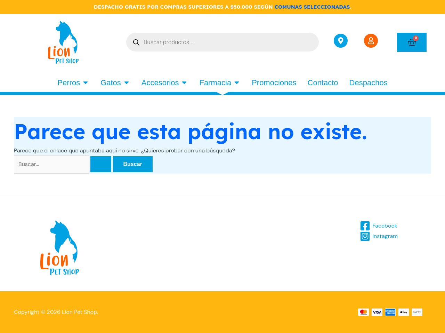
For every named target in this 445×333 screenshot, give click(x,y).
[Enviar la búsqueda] (100, 164)
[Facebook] (379, 226)
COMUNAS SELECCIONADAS (312, 6)
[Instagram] (379, 236)
